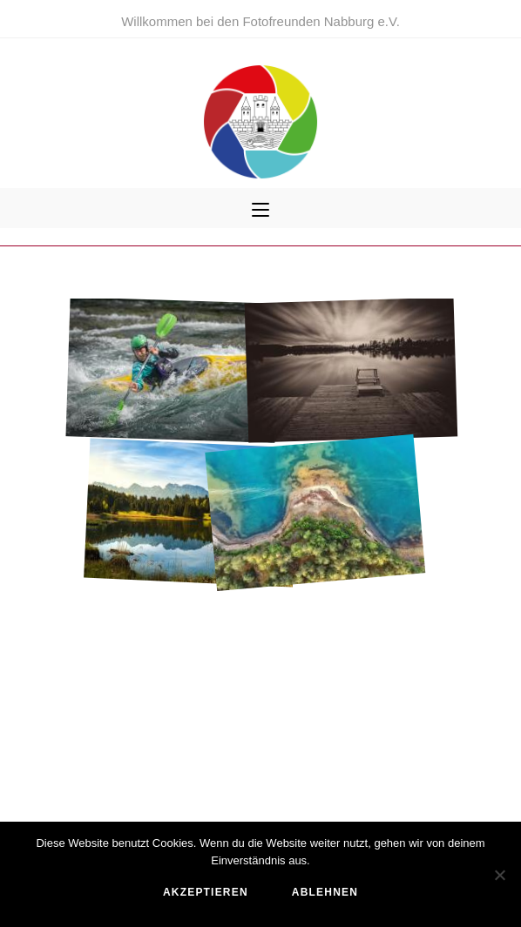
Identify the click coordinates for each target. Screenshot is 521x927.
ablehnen (325, 892)
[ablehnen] (499, 874)
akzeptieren (205, 892)
